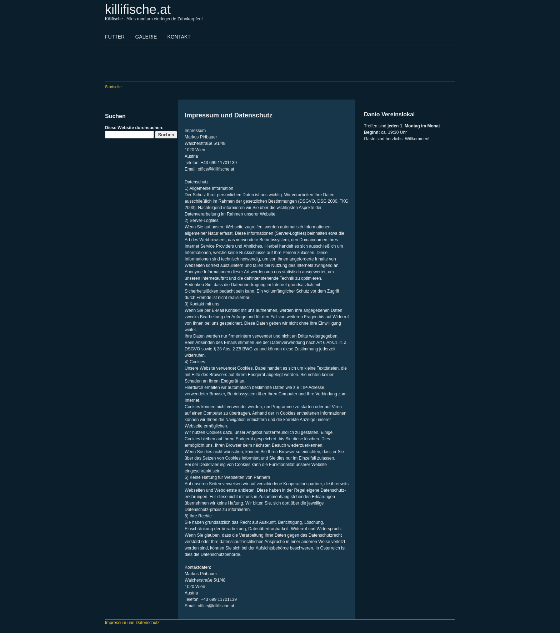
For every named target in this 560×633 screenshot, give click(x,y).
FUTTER (115, 37)
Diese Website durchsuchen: (134, 127)
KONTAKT (179, 37)
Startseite (113, 87)
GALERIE (146, 37)
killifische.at (138, 9)
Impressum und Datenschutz (132, 622)
